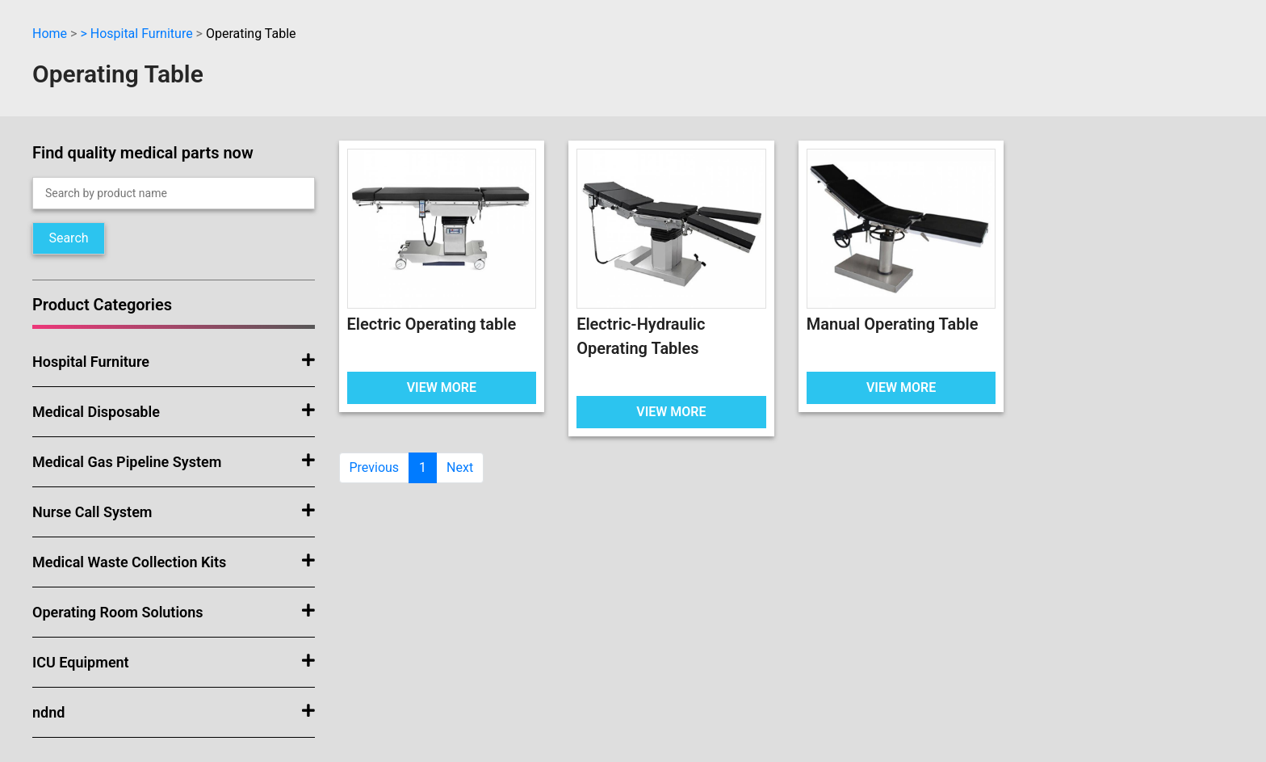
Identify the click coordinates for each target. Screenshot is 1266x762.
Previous (375, 467)
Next (459, 467)
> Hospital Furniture (136, 33)
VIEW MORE (441, 387)
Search (68, 238)
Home (49, 33)
